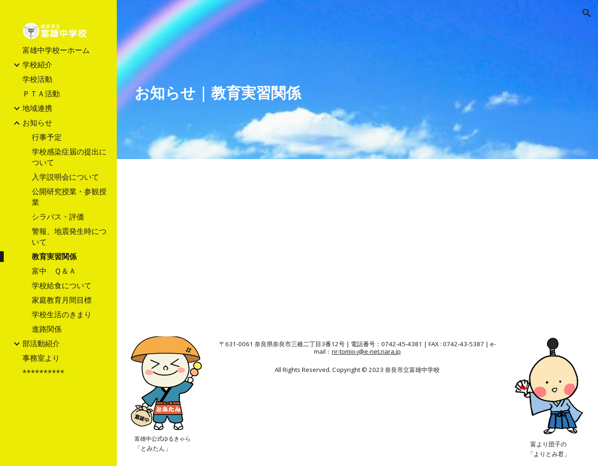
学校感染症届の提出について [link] (69, 156)
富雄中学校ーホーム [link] (56, 50)
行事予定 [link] (47, 137)
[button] (587, 13)
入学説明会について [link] (65, 177)
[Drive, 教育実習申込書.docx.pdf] (243, 246)
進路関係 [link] (47, 329)
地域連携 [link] (37, 108)
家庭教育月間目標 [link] (62, 300)
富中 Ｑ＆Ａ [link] (54, 271)
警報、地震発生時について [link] (69, 236)
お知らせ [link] (37, 122)
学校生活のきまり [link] (62, 314)
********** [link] (43, 372)
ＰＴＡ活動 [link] (41, 93)
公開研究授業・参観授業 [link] (69, 196)
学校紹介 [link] (37, 64)
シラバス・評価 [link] (58, 216)
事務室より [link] (41, 358)
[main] (281, 92)
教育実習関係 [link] (54, 256)
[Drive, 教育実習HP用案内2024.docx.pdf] (472, 246)
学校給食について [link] (62, 285)
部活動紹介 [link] (41, 343)
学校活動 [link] (37, 79)
